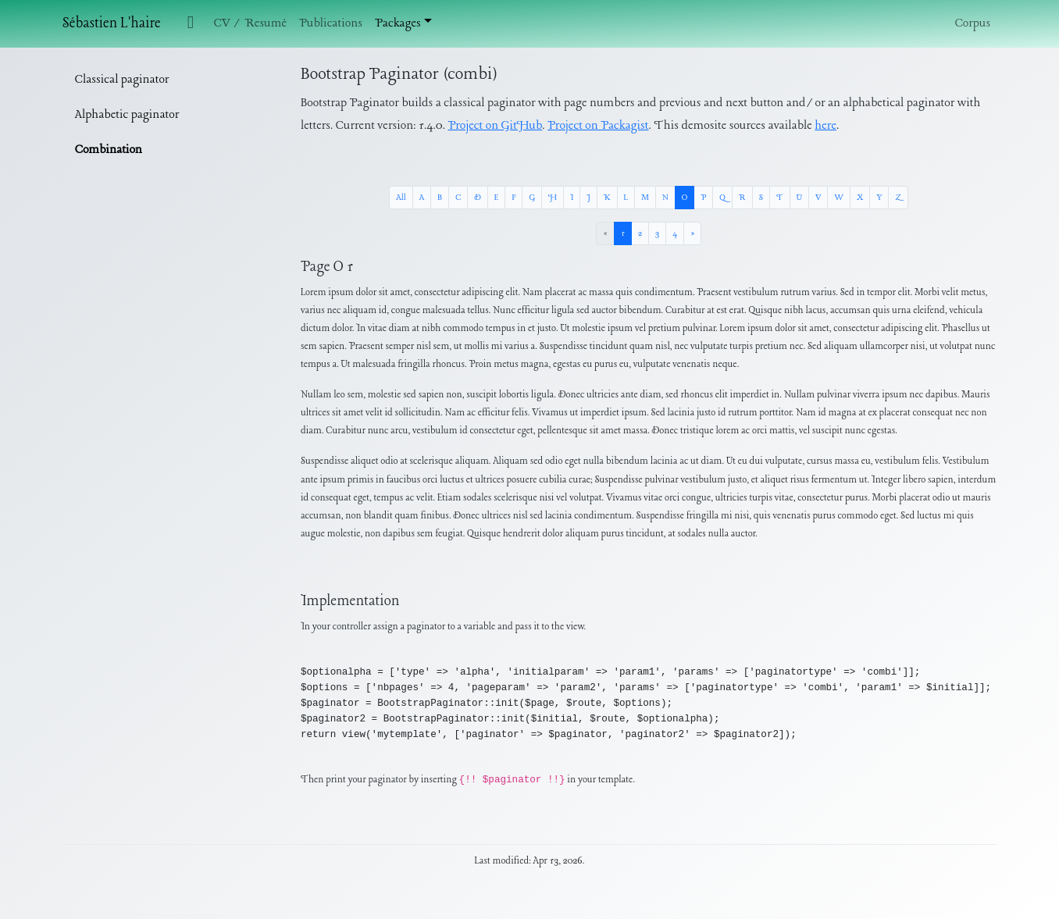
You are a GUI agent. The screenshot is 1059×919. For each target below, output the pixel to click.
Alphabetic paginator (127, 115)
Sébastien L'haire (111, 24)
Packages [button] (398, 23)
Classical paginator (122, 79)
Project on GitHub (495, 126)
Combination (108, 150)
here (825, 126)
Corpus (972, 23)
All (400, 197)
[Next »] (692, 233)
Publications (330, 23)
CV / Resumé (250, 23)
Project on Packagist (597, 126)
